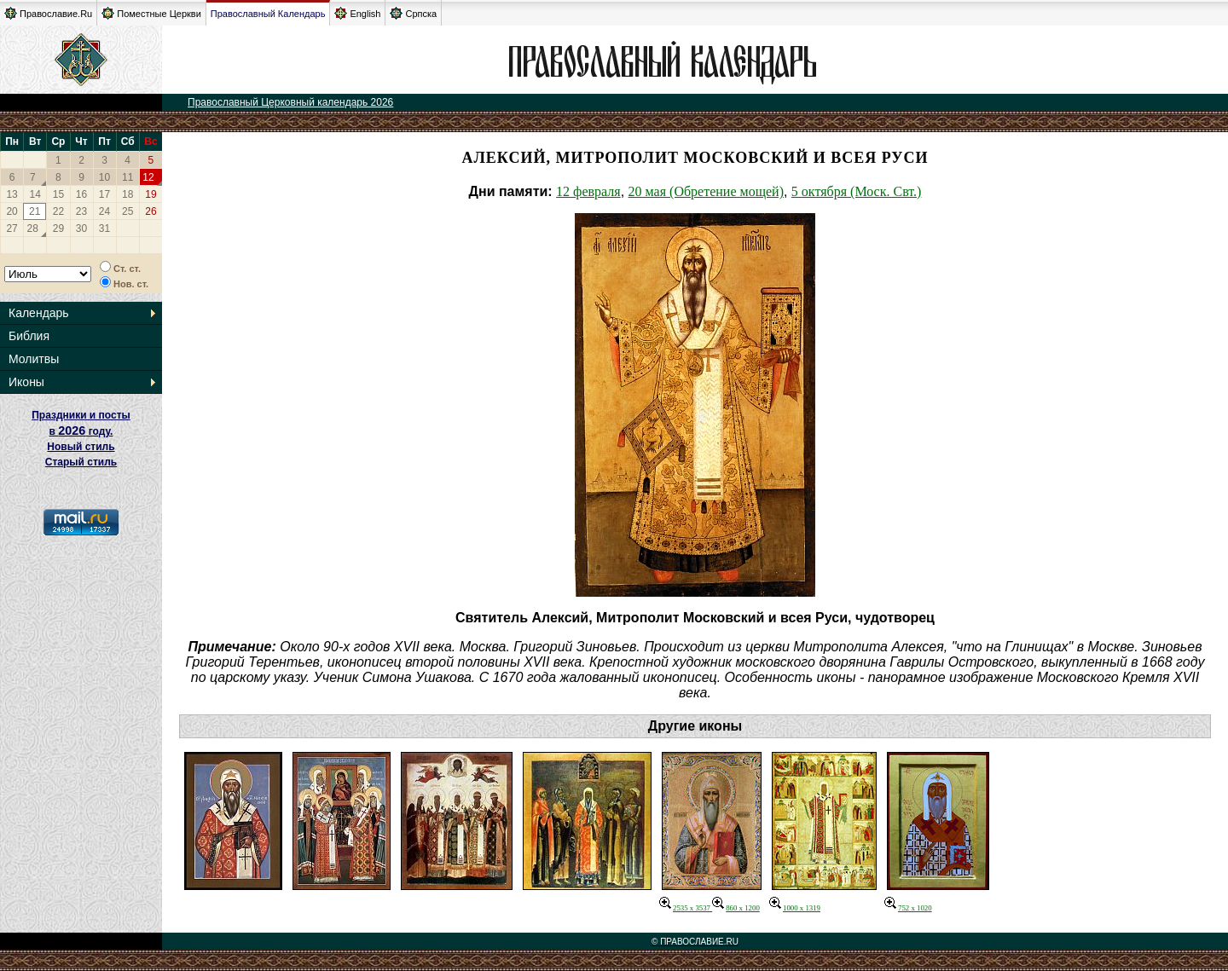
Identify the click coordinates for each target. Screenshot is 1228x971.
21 (34, 211)
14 (35, 194)
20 (11, 211)
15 (58, 194)
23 (81, 211)
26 (150, 211)
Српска (413, 13)
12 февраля (588, 191)
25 (127, 211)
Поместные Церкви (151, 13)
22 (58, 211)
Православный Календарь (268, 14)
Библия (29, 336)
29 (58, 228)
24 (104, 211)
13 (11, 194)
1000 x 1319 (794, 908)
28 (32, 228)
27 (11, 228)
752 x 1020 (908, 908)
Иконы (26, 382)
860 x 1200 (736, 908)
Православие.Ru (48, 13)
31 (104, 228)
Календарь (39, 313)
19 (150, 194)
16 (81, 194)
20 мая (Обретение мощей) (706, 191)
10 (104, 177)
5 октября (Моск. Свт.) (856, 191)
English (357, 13)
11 (127, 177)
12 (148, 177)
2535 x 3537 (685, 908)
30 (81, 228)
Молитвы (34, 359)
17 (104, 194)
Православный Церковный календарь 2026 (290, 102)
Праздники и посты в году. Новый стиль (81, 431)
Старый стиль (81, 462)
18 (127, 194)
